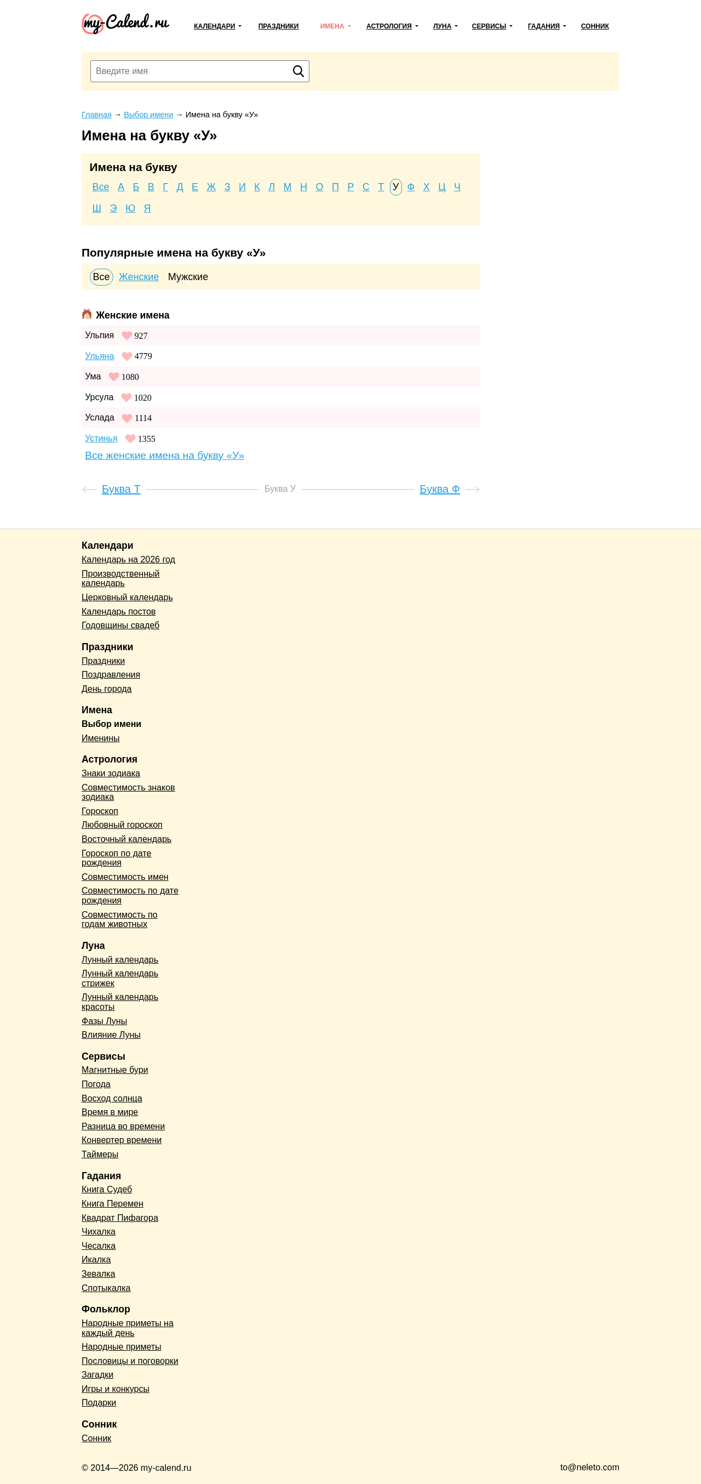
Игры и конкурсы (116, 1389)
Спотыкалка (106, 1288)
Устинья (101, 438)
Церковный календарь (127, 597)
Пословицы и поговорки (130, 1361)
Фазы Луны (104, 1021)
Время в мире (110, 1112)
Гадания (544, 26)
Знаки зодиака (111, 773)
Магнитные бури (115, 1069)
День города (106, 688)
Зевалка (98, 1273)
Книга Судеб (107, 1189)
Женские (139, 276)
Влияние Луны (111, 1034)
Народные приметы (122, 1346)
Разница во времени (123, 1126)
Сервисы (489, 26)
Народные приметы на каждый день (128, 1328)
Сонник (595, 26)
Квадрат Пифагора (120, 1218)
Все (101, 186)
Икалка (96, 1259)
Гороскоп (100, 811)
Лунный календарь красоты (120, 1001)
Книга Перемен (112, 1203)
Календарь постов (119, 611)
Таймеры (100, 1154)
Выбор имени (111, 724)
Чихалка (99, 1231)
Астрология (389, 26)
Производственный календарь (120, 578)
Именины (101, 738)
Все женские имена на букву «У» (164, 455)
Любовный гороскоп (122, 824)
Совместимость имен (125, 877)
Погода (96, 1084)
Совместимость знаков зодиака (128, 792)
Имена (332, 26)
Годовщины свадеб (120, 625)
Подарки (99, 1402)
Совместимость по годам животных (120, 919)
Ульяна (99, 356)
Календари (214, 26)
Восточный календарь (126, 839)
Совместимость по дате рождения (130, 895)
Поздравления (111, 674)
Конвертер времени (122, 1140)
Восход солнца (112, 1098)
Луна (442, 26)
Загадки (97, 1374)
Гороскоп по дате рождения (116, 858)
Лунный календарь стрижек (120, 978)
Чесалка (99, 1245)
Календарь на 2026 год (128, 559)
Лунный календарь (120, 959)
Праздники (278, 26)
